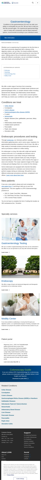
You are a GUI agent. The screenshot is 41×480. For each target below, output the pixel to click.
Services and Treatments (6, 42)
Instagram (27, 457)
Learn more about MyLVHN (11, 362)
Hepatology (7, 72)
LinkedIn (27, 459)
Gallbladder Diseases (8, 401)
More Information (10, 37)
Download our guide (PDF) (22, 378)
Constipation (6, 392)
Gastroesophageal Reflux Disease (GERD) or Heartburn (20, 398)
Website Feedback (28, 441)
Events (3, 464)
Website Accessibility (29, 443)
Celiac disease (9, 106)
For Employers (27, 439)
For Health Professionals (30, 437)
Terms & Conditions (29, 447)
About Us (4, 454)
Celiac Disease (6, 390)
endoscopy (10, 140)
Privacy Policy (27, 445)
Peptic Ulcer (5, 421)
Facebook (27, 455)
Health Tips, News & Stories (9, 462)
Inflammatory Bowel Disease (11, 409)
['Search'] (32, 2)
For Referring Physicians (30, 435)
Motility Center (7, 75)
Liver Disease (6, 412)
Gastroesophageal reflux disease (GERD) (17, 112)
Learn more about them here (15, 175)
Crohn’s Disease (7, 395)
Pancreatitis (5, 418)
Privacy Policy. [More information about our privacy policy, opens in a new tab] (10, 479)
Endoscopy (7, 70)
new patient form (7, 186)
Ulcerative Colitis (7, 424)
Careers (4, 458)
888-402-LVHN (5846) (7, 434)
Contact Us (4, 436)
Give (3, 456)
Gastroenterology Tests (9, 73)
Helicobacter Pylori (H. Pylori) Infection (14, 404)
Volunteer (4, 460)
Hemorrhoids (8, 116)
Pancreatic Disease (8, 415)
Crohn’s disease (9, 110)
